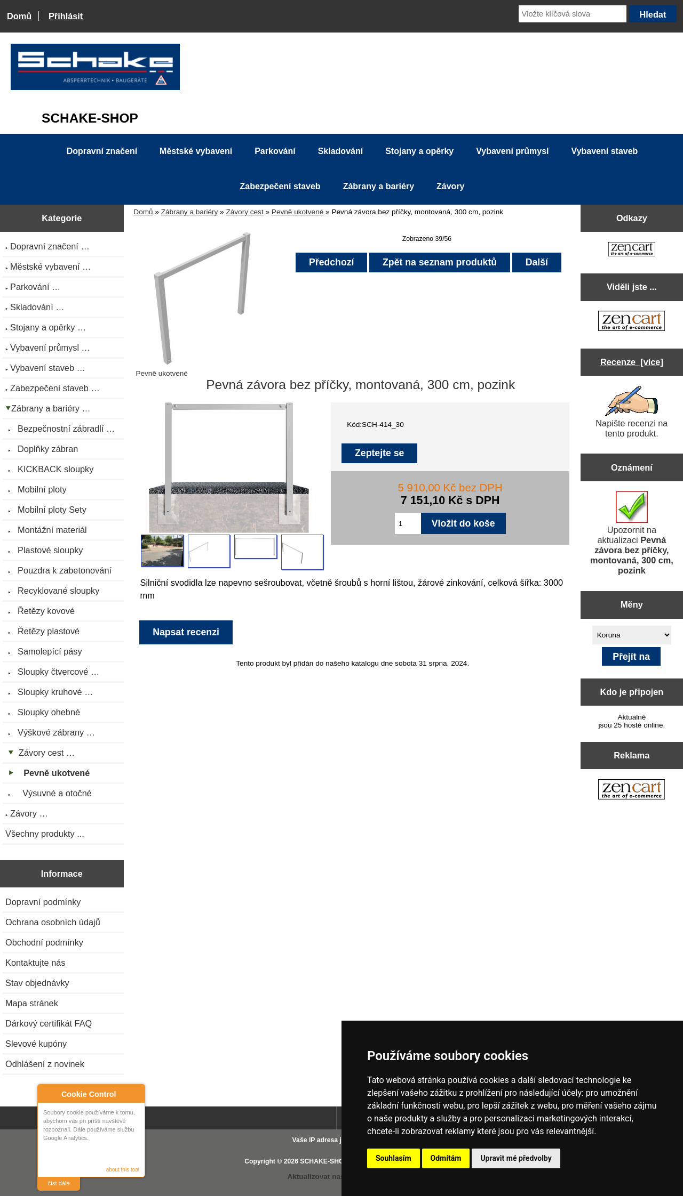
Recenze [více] (631, 362)
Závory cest (244, 212)
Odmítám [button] (446, 1158)
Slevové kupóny (36, 1043)
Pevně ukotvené (298, 212)
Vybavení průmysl (512, 151)
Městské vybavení (196, 151)
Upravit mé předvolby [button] (515, 1158)
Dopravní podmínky (43, 902)
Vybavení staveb (604, 151)
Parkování (275, 151)
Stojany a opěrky (419, 151)
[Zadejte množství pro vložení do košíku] (408, 523)
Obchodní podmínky (44, 942)
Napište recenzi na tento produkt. (631, 412)
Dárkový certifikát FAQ (48, 1023)
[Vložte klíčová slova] (572, 13)
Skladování (340, 151)
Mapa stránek (31, 1003)
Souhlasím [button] (393, 1158)
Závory (450, 186)
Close (135, 1093)
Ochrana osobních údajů (52, 922)
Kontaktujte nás (35, 962)
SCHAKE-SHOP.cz (328, 1161)
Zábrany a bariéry (189, 212)
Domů (19, 16)
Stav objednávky (37, 983)
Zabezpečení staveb (280, 186)
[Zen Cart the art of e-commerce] (631, 250)
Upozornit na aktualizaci (631, 533)
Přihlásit (66, 16)
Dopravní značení (102, 151)
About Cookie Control (48, 1094)
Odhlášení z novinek (44, 1064)
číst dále (59, 1183)
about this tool (122, 1170)
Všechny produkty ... (44, 833)
